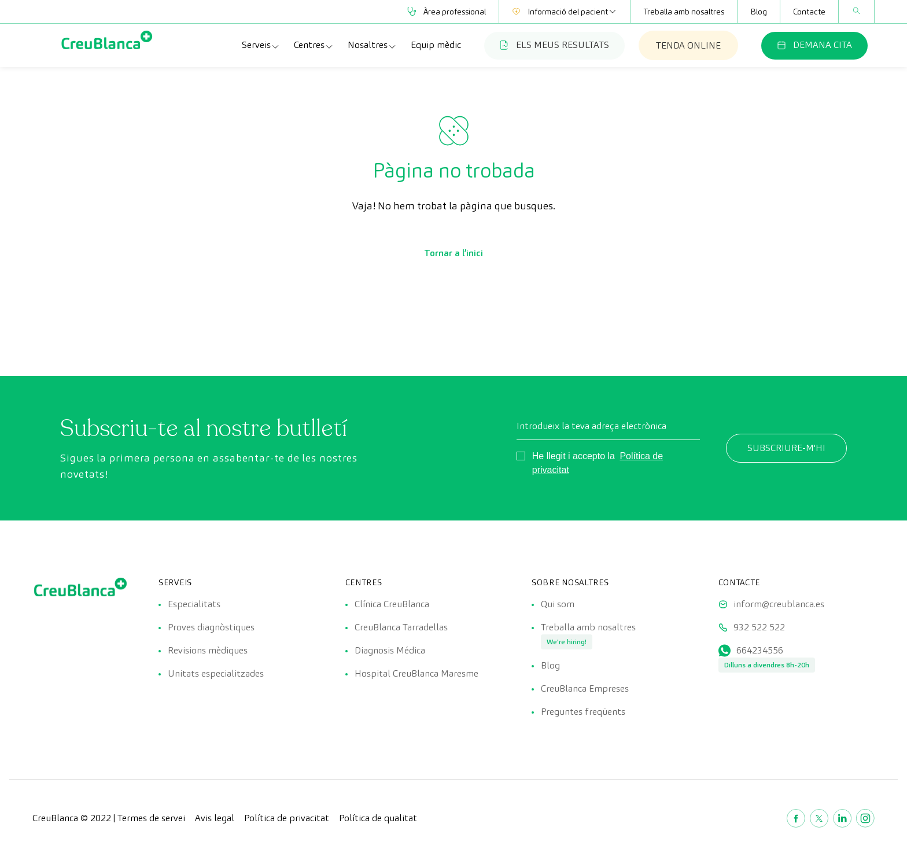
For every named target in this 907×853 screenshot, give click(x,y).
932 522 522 (759, 627)
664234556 (759, 650)
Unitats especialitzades (216, 673)
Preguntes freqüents (583, 712)
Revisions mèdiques (208, 650)
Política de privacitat (286, 818)
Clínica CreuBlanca (392, 604)
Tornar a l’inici (453, 253)
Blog (758, 11)
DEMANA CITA (814, 45)
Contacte (809, 11)
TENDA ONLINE (688, 45)
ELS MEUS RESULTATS (554, 45)
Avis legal (214, 818)
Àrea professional (446, 11)
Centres (314, 45)
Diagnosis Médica (390, 650)
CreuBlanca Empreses (585, 688)
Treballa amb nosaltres (683, 11)
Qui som (557, 604)
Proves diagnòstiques (211, 627)
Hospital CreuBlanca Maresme (416, 673)
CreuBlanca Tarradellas (401, 627)
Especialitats (194, 604)
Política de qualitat (378, 818)
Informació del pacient (564, 11)
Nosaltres (372, 45)
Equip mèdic (436, 45)
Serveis (261, 45)
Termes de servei (151, 818)
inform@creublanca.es (778, 604)
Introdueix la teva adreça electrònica (591, 426)
